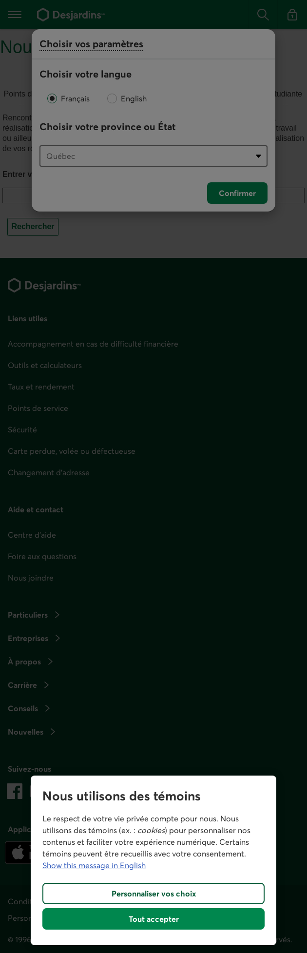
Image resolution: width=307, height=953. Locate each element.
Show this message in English (94, 865)
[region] (153, 860)
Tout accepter (154, 919)
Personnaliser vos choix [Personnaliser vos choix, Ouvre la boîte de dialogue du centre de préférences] (154, 893)
